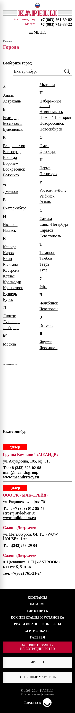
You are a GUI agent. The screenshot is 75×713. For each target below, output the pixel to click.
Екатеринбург (14, 208)
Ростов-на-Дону (53, 190)
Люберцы (11, 327)
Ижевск (9, 230)
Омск (44, 145)
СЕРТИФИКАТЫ (38, 630)
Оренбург (48, 151)
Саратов (46, 230)
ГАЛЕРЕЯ (37, 637)
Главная (7, 41)
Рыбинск (47, 196)
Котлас (9, 276)
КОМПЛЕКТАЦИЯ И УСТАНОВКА (37, 617)
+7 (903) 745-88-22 (56, 24)
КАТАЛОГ (37, 604)
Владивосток (14, 146)
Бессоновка (12, 123)
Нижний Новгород (55, 117)
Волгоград (12, 151)
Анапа (8, 95)
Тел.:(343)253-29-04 (20, 545)
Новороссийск (52, 123)
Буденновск (13, 129)
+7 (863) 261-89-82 (56, 20)
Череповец (49, 309)
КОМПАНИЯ (37, 597)
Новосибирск (51, 129)
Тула (43, 270)
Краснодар (12, 282)
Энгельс (46, 325)
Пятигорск (48, 174)
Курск (8, 299)
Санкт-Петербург (54, 224)
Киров (8, 252)
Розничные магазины (37, 677)
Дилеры (37, 662)
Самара (46, 218)
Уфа (43, 286)
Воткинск (11, 175)
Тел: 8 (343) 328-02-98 (22, 468)
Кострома (11, 270)
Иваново (10, 224)
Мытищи (47, 84)
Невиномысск (51, 111)
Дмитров (10, 191)
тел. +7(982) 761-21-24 (22, 573)
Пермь (45, 168)
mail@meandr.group (20, 472)
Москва (9, 344)
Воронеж (10, 163)
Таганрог (47, 252)
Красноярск (13, 288)
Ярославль (49, 348)
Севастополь (50, 236)
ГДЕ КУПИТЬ (37, 611)
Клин (7, 258)
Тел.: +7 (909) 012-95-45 (23, 508)
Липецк (9, 316)
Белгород (11, 117)
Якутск (46, 342)
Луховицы (11, 322)
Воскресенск (14, 169)
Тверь (44, 264)
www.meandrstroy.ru (21, 477)
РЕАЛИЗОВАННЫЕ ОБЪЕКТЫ (37, 624)
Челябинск (49, 303)
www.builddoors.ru (19, 517)
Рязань (45, 202)
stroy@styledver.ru (19, 513)
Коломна (10, 264)
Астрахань (12, 101)
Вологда (10, 157)
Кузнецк (10, 293)
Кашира (9, 247)
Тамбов (46, 258)
